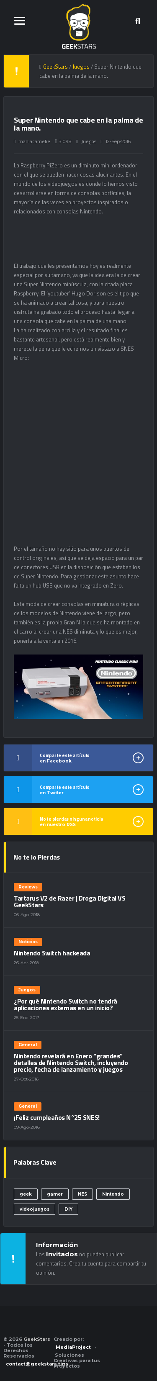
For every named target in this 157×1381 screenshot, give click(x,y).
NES (82, 1194)
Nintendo (113, 1194)
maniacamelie (34, 141)
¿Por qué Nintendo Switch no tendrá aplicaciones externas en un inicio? (65, 1004)
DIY (68, 1209)
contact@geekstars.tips (37, 1364)
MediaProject (73, 1347)
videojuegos (34, 1209)
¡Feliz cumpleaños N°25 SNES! (57, 1117)
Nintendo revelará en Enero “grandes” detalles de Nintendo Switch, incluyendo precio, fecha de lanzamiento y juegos (71, 1062)
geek (26, 1194)
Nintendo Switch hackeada (52, 953)
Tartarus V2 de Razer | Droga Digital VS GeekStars (69, 901)
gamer (55, 1194)
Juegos (88, 141)
